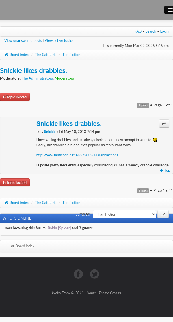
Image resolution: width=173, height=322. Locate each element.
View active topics (59, 40)
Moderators (64, 78)
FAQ (138, 31)
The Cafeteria (45, 55)
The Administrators (37, 78)
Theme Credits (109, 293)
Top (165, 170)
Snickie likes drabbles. (33, 70)
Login (164, 31)
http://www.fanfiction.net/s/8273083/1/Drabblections (77, 155)
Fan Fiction (71, 55)
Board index (16, 55)
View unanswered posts (23, 40)
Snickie (50, 132)
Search (151, 31)
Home (91, 293)
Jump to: (83, 214)
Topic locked (15, 97)
